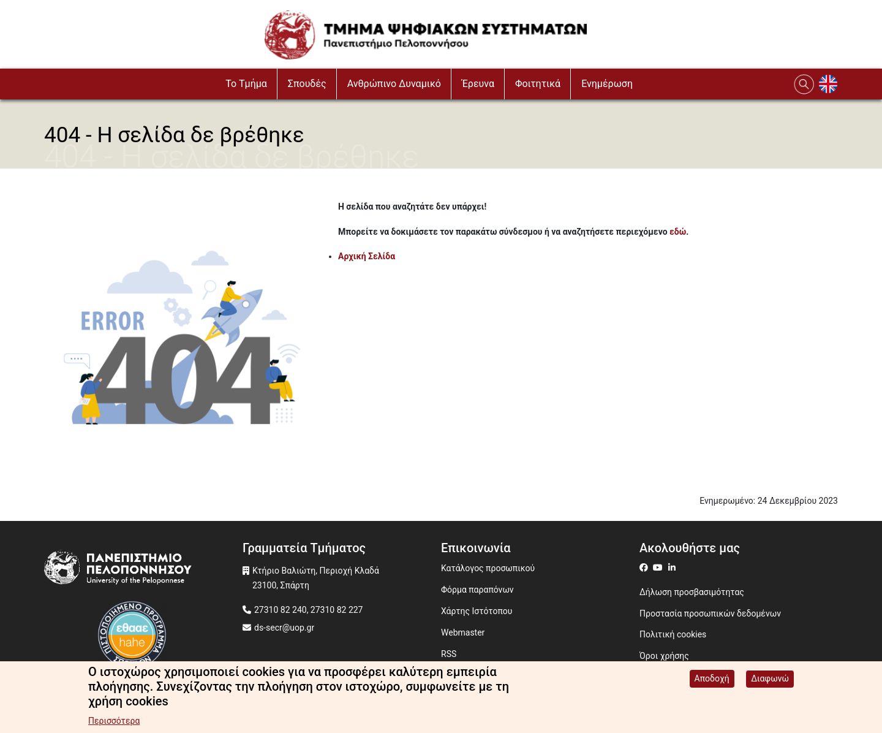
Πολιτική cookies (672, 634)
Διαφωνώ (770, 679)
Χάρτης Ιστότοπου (476, 611)
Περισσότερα (114, 721)
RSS (448, 654)
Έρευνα (478, 83)
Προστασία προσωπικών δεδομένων (710, 613)
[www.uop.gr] (143, 570)
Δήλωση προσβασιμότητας (691, 592)
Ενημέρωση (607, 83)
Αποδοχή (712, 679)
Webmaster (462, 632)
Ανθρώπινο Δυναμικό (394, 83)
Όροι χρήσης (664, 656)
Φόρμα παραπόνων (477, 589)
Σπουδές (307, 83)
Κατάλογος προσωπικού (488, 568)
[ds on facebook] (646, 567)
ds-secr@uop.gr (284, 627)
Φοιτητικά (537, 83)
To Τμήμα (246, 83)
